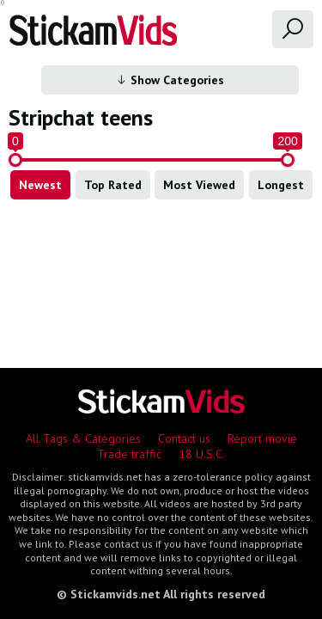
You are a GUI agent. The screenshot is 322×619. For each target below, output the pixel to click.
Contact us (184, 438)
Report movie (262, 438)
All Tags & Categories (83, 438)
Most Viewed (199, 185)
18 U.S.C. (202, 454)
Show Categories (169, 80)
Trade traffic (129, 454)
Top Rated (113, 185)
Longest (281, 185)
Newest (40, 185)
